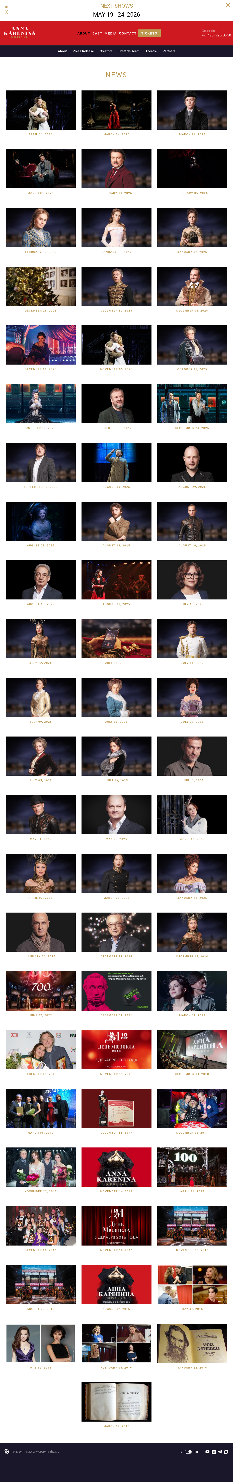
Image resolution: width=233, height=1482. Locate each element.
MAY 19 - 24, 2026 (116, 14)
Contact (128, 33)
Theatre (151, 51)
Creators (106, 51)
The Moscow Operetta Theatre (40, 1451)
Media (111, 33)
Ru (180, 1452)
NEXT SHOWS (116, 5)
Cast (97, 33)
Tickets (149, 33)
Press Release (83, 51)
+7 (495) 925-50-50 (216, 35)
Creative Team (129, 51)
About (83, 33)
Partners (169, 51)
